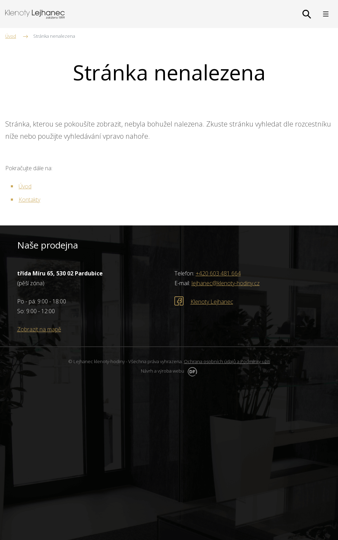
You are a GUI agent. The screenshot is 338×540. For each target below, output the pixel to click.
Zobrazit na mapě (39, 329)
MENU (326, 14)
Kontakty (29, 199)
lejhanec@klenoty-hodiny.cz (226, 283)
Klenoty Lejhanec (211, 301)
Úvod (25, 186)
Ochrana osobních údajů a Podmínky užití (227, 361)
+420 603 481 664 (218, 273)
